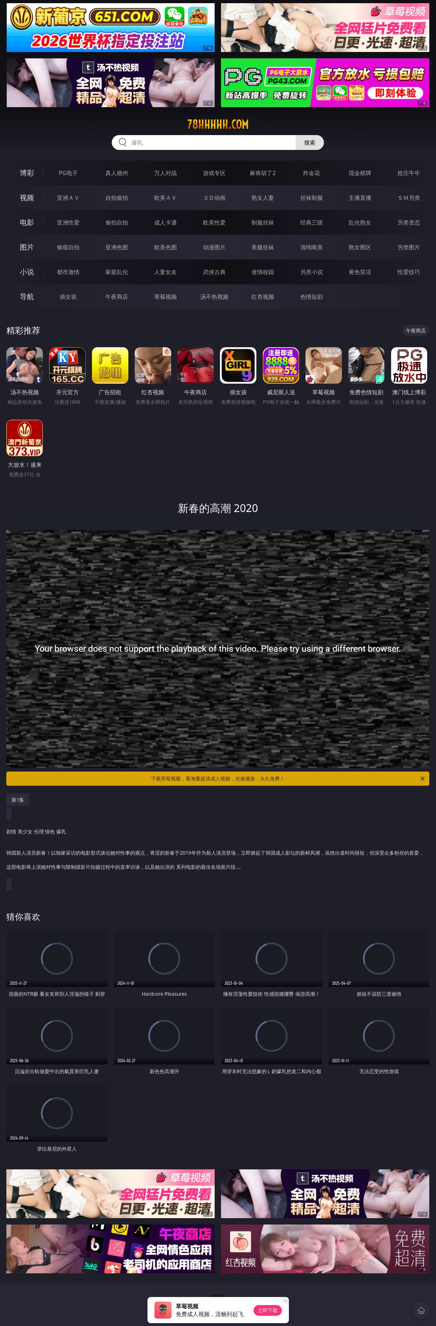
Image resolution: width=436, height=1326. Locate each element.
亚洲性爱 (68, 222)
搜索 (309, 142)
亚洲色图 (116, 247)
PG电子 (68, 173)
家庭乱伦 (116, 272)
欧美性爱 (214, 222)
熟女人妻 (262, 198)
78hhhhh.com (218, 124)
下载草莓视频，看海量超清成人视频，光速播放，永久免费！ (288, 778)
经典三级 (311, 222)
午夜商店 (116, 297)
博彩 (27, 173)
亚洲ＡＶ (68, 198)
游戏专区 (214, 173)
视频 (27, 197)
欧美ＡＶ (165, 198)
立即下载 (268, 1310)
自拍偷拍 (116, 198)
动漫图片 (214, 247)
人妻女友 (165, 272)
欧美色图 (165, 247)
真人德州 (116, 173)
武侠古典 (214, 272)
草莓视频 (165, 297)
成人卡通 (165, 222)
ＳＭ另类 (408, 198)
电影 (27, 222)
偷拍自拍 (116, 222)
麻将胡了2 (262, 173)
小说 (27, 272)
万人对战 (165, 173)
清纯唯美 (311, 247)
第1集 (17, 799)
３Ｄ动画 (214, 198)
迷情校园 (262, 272)
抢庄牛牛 (408, 173)
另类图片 (408, 247)
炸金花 (311, 173)
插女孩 (68, 297)
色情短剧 (311, 297)
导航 (27, 296)
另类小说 (311, 272)
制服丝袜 (262, 222)
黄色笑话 (360, 272)
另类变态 (408, 222)
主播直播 (360, 198)
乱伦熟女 (360, 222)
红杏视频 (262, 297)
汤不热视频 (214, 297)
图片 (27, 247)
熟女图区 (360, 247)
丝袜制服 (311, 198)
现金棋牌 (360, 173)
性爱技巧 (408, 272)
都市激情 (68, 272)
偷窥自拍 (68, 247)
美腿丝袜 (262, 247)
